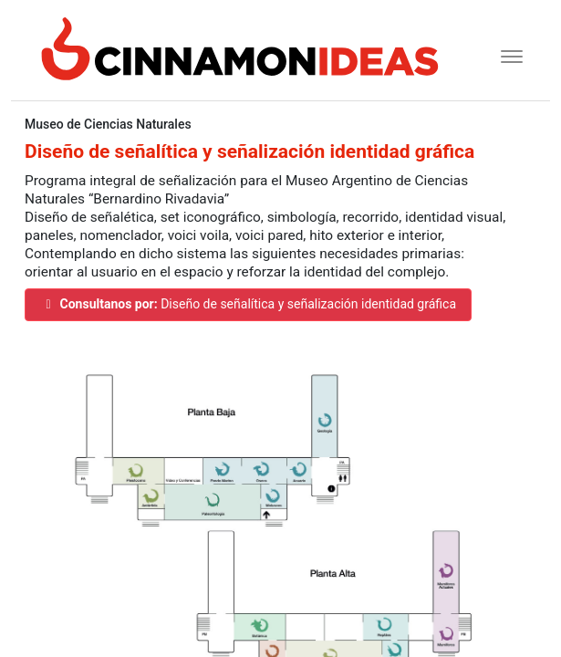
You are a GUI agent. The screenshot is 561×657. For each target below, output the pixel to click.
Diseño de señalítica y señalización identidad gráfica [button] (248, 304)
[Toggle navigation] (506, 54)
